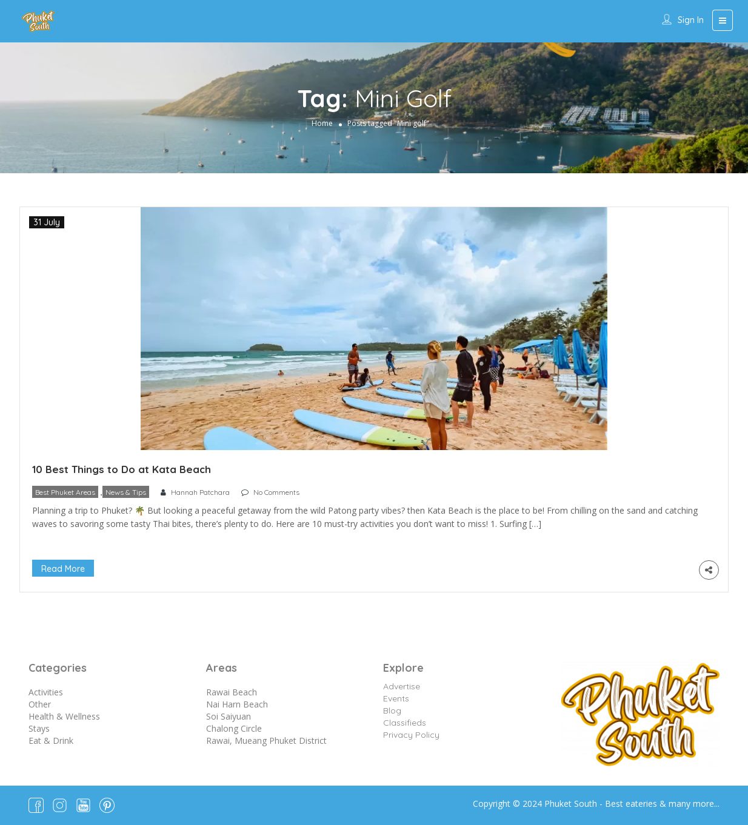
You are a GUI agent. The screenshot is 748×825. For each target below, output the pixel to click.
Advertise (401, 686)
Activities (45, 692)
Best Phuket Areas (65, 492)
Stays (39, 728)
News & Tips (125, 492)
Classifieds (404, 722)
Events (396, 698)
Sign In (691, 20)
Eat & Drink (50, 740)
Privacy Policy (411, 734)
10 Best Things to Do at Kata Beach (121, 469)
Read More (63, 568)
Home (322, 123)
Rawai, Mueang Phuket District (266, 740)
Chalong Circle (234, 728)
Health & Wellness (64, 716)
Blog (392, 710)
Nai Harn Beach (237, 704)
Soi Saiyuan (228, 716)
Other (39, 704)
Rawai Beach (231, 692)
